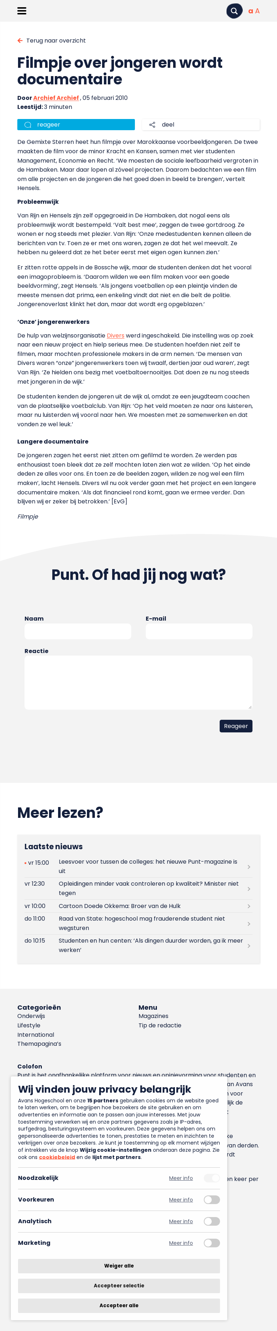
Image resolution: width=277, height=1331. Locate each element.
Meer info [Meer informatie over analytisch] (181, 1221)
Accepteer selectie (119, 1285)
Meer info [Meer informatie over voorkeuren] (181, 1199)
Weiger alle (119, 1265)
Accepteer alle (119, 1305)
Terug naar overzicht (56, 40)
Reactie (36, 651)
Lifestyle (28, 1025)
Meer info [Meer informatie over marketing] (181, 1243)
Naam (34, 618)
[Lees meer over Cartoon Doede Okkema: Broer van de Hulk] (138, 906)
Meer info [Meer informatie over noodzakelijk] (181, 1178)
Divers (115, 335)
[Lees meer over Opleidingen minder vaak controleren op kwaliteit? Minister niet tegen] (138, 888)
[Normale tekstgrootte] (250, 10)
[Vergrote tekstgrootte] (257, 10)
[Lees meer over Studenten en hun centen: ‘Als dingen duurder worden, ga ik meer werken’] (138, 945)
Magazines (153, 1016)
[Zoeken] (234, 11)
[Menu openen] (21, 10)
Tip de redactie (159, 1025)
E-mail (156, 618)
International (35, 1035)
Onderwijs (31, 1016)
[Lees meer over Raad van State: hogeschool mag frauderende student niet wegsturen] (138, 923)
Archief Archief (56, 98)
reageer (48, 124)
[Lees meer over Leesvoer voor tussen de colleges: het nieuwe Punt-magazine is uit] (138, 866)
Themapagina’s (39, 1044)
